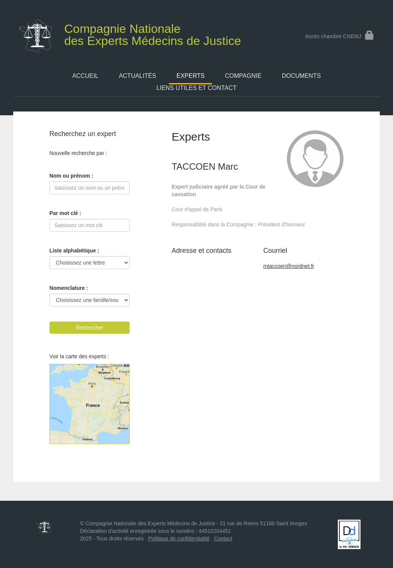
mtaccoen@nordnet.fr (288, 266)
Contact (223, 538)
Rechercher (89, 328)
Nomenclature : (69, 288)
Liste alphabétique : (74, 251)
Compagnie (243, 76)
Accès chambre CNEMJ (339, 36)
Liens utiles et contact (196, 88)
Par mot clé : (65, 213)
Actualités (137, 76)
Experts (190, 76)
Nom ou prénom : (71, 176)
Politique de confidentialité (179, 538)
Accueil (85, 76)
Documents (301, 76)
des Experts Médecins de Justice (135, 33)
